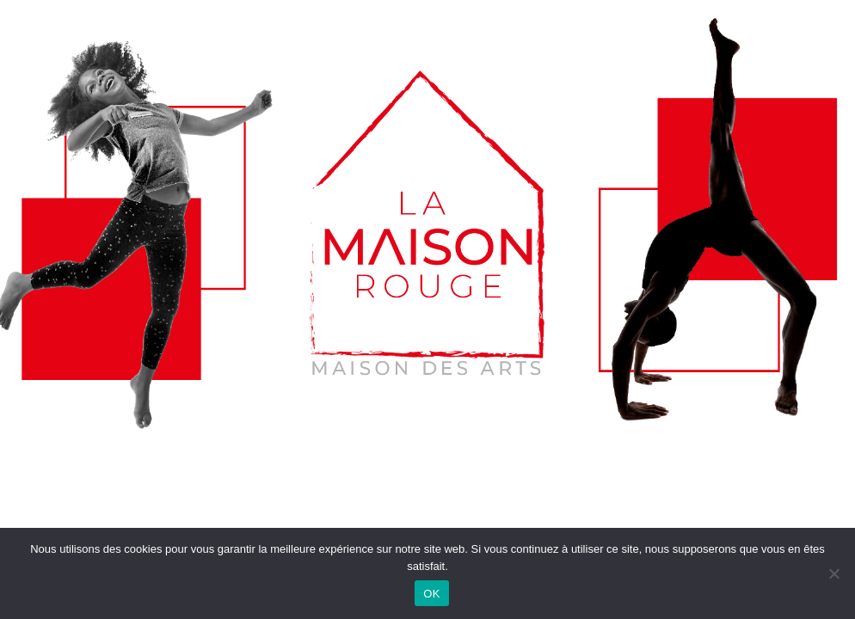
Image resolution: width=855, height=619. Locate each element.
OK (431, 593)
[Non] (833, 573)
